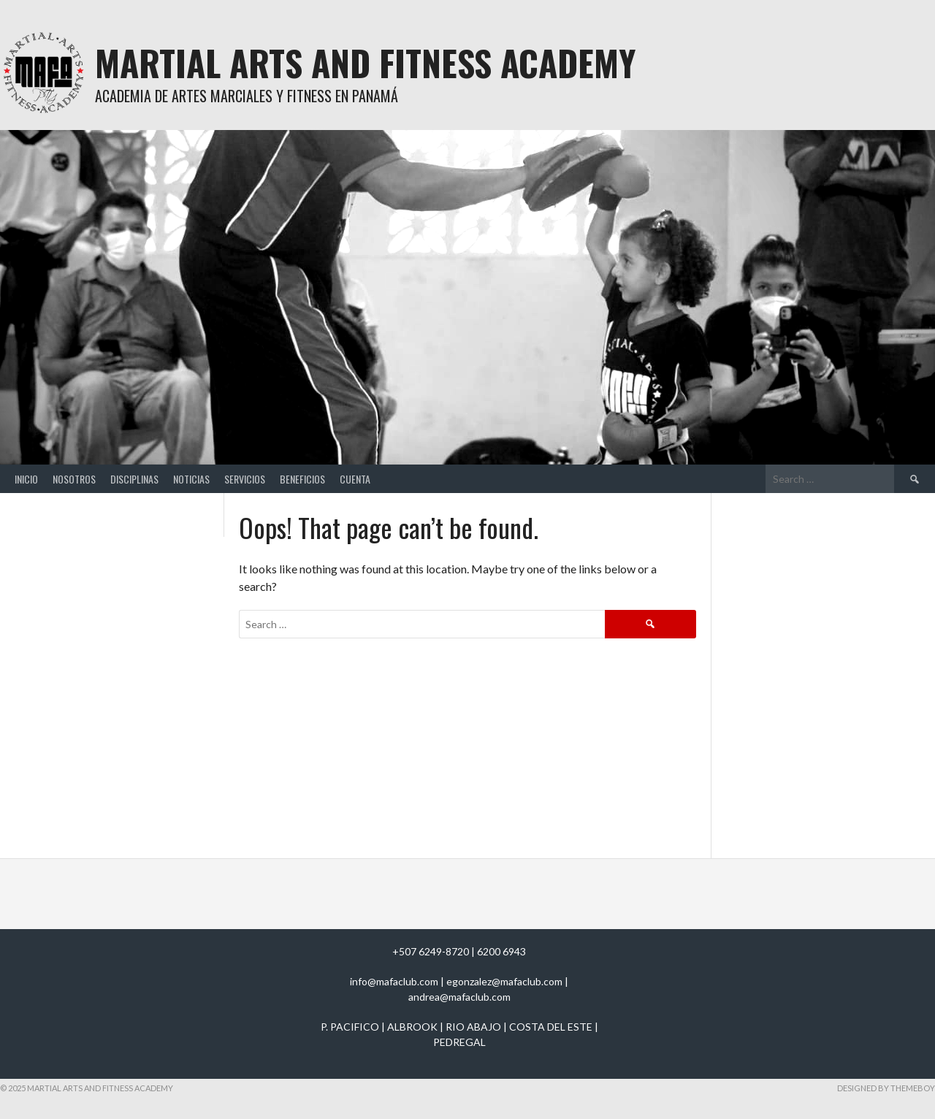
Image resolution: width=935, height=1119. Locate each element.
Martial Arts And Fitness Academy (365, 62)
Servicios (244, 478)
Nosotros (74, 478)
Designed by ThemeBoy (886, 1088)
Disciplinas (134, 478)
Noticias (191, 478)
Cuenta (355, 478)
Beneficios (302, 478)
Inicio (26, 478)
